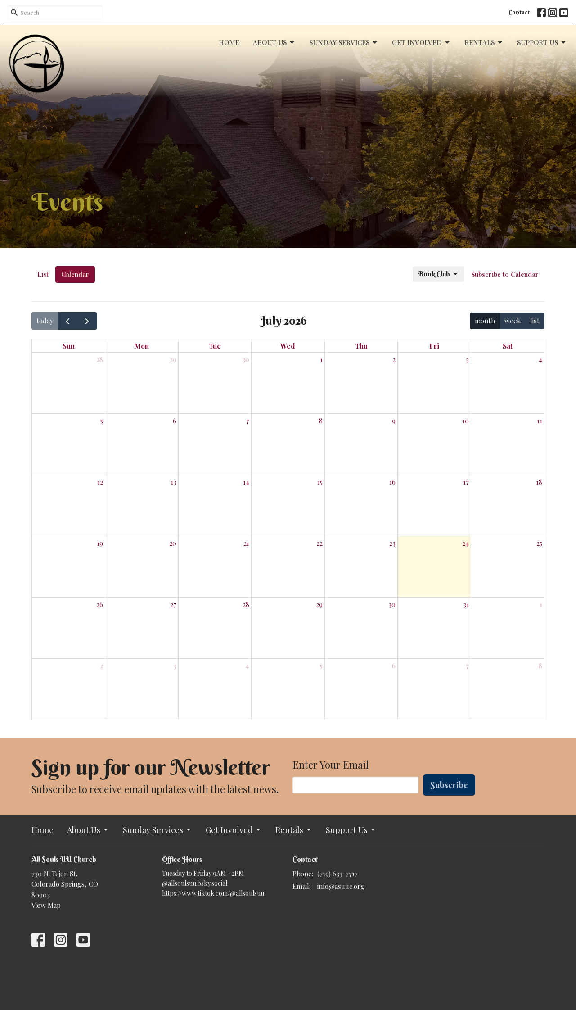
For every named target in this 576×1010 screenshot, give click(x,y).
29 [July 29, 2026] (319, 604)
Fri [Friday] (434, 345)
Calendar (75, 274)
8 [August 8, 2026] (540, 665)
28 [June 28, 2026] (99, 359)
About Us (274, 42)
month (485, 320)
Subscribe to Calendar (505, 274)
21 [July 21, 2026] (246, 543)
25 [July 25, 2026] (539, 543)
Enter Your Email (330, 764)
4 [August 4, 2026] (247, 665)
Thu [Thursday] (361, 345)
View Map (46, 905)
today (45, 320)
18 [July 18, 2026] (539, 481)
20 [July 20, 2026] (172, 543)
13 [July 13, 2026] (173, 481)
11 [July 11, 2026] (539, 420)
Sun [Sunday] (69, 345)
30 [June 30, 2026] (245, 359)
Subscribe (449, 784)
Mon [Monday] (141, 345)
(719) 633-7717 (337, 873)
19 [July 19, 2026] (100, 543)
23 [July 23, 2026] (392, 543)
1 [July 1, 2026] (321, 359)
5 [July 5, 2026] (101, 420)
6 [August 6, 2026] (394, 665)
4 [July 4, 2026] (540, 359)
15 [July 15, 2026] (320, 481)
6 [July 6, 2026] (174, 420)
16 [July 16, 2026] (392, 481)
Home (229, 42)
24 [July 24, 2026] (465, 543)
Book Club (438, 274)
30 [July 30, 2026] (392, 604)
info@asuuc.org (340, 886)
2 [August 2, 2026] (101, 665)
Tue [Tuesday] (215, 345)
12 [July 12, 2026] (100, 481)
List (43, 274)
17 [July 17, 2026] (466, 481)
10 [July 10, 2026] (465, 420)
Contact (519, 12)
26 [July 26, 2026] (99, 604)
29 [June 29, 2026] (173, 359)
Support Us (542, 42)
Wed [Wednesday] (287, 345)
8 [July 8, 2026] (321, 420)
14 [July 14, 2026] (246, 481)
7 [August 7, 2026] (467, 665)
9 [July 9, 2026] (394, 420)
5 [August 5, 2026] (321, 665)
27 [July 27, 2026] (173, 604)
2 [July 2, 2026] (394, 359)
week (512, 320)
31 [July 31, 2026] (466, 604)
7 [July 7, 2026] (247, 420)
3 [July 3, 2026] (467, 359)
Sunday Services (343, 42)
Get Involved (421, 42)
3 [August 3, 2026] (174, 665)
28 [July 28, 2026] (246, 604)
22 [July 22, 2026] (319, 543)
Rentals (484, 42)
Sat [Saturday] (508, 345)
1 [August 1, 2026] (541, 604)
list (535, 320)
